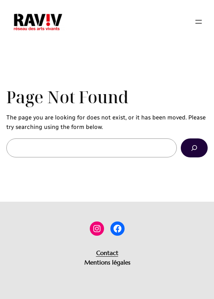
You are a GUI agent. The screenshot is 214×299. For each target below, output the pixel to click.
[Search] (194, 147)
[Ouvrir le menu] (198, 21)
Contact (107, 253)
